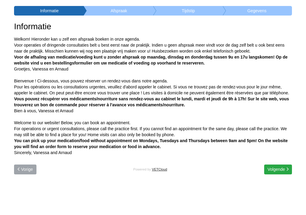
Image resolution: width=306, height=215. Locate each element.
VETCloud (159, 169)
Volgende (277, 169)
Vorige (25, 169)
